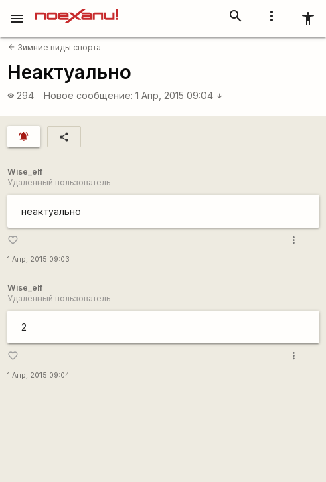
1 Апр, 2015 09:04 (179, 95)
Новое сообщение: (88, 95)
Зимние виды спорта (54, 47)
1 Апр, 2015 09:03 (38, 259)
